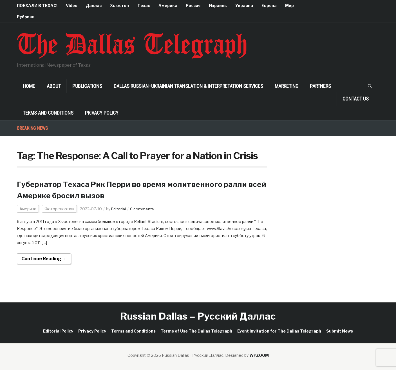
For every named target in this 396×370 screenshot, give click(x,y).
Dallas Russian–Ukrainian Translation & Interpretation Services (188, 86)
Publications (87, 86)
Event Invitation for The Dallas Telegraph (279, 331)
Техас (143, 5)
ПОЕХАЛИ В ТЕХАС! (37, 5)
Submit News (339, 331)
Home (29, 86)
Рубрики (26, 16)
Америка (167, 5)
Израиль (218, 5)
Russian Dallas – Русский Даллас (198, 316)
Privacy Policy (101, 113)
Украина (244, 5)
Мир (289, 5)
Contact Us (356, 99)
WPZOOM (259, 355)
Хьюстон (119, 5)
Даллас (94, 5)
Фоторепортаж (59, 208)
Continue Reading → (43, 258)
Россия (193, 5)
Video (71, 5)
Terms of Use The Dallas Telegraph (196, 331)
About (54, 86)
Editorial (118, 208)
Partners (320, 86)
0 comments (143, 208)
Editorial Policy (58, 331)
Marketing (286, 86)
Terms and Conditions (48, 113)
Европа (269, 5)
